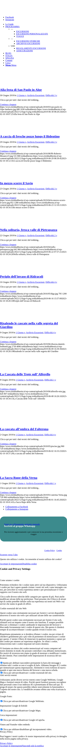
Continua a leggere (8, 104)
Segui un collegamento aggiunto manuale (22, 524)
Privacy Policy (6, 743)
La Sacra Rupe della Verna (18, 477)
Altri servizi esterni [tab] (8, 675)
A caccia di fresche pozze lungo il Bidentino (30, 136)
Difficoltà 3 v (51, 95)
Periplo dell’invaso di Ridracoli (21, 276)
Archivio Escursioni (35, 95)
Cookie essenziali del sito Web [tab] (13, 608)
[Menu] (10, 65)
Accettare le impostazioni (11, 564)
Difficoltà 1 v (50, 380)
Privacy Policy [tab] (6, 732)
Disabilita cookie (29, 564)
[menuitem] (36, 24)
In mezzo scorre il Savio (16, 183)
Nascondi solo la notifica (33, 746)
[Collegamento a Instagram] (9, 20)
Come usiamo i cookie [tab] (9, 580)
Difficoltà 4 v (51, 282)
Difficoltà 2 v (51, 142)
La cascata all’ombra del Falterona (24, 429)
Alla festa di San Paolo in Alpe (21, 89)
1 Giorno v (21, 95)
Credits (59, 551)
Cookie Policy (49, 551)
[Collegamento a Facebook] (9, 17)
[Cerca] (7, 63)
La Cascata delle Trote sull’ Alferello (25, 374)
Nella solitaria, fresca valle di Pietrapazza (28, 230)
